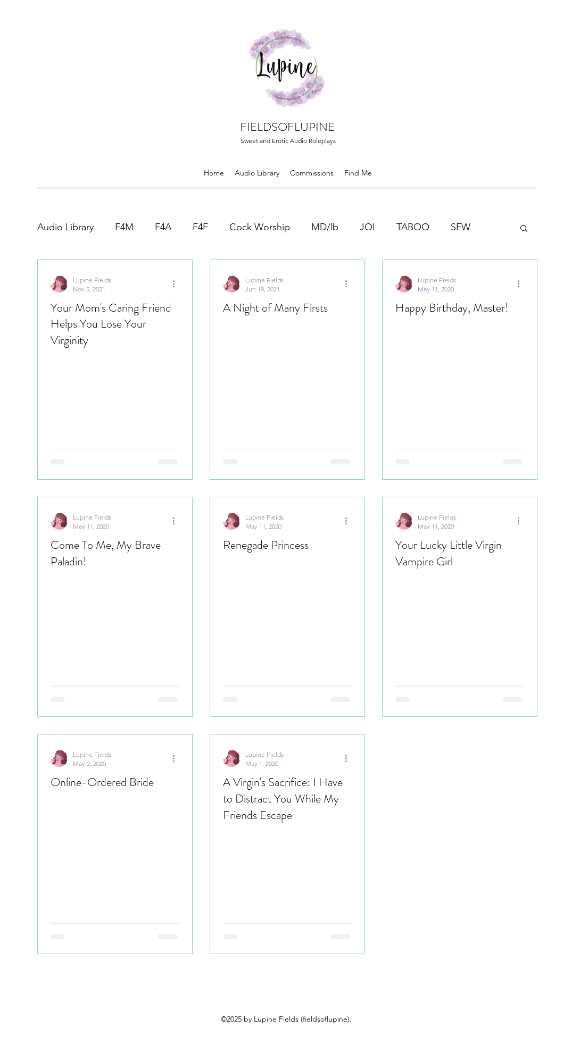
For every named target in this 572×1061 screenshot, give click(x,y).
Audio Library (65, 227)
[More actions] (177, 284)
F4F (200, 227)
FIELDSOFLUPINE (287, 127)
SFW (460, 227)
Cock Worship (259, 227)
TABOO (412, 227)
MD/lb (324, 227)
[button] (524, 229)
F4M (124, 227)
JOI (367, 227)
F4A (163, 227)
